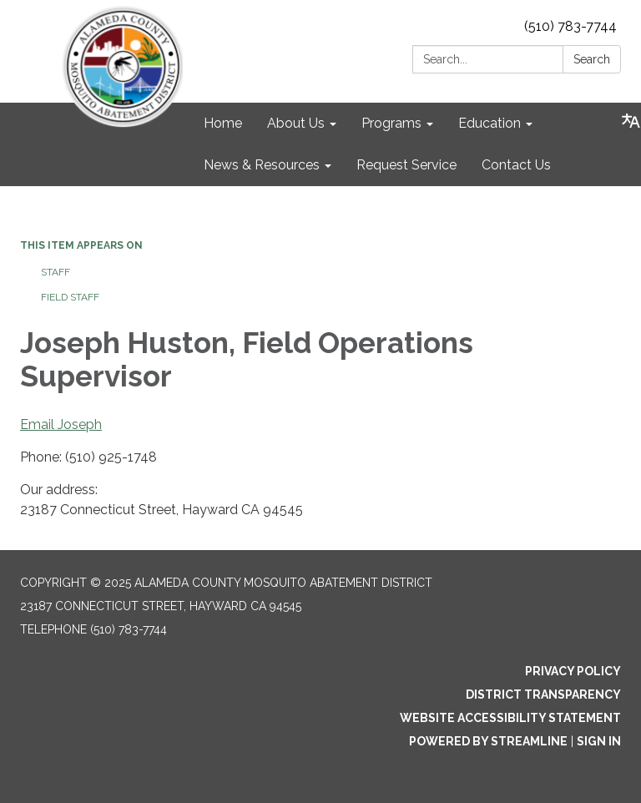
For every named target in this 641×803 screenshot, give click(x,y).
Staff (55, 272)
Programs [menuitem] (391, 123)
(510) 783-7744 (570, 26)
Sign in (599, 741)
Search (591, 59)
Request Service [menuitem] (406, 165)
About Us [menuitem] (296, 123)
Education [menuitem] (489, 123)
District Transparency (543, 694)
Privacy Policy (573, 671)
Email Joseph (61, 424)
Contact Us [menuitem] (516, 165)
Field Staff (70, 297)
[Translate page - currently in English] (631, 121)
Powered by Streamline (488, 741)
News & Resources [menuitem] (262, 165)
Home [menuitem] (223, 123)
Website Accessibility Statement (510, 718)
